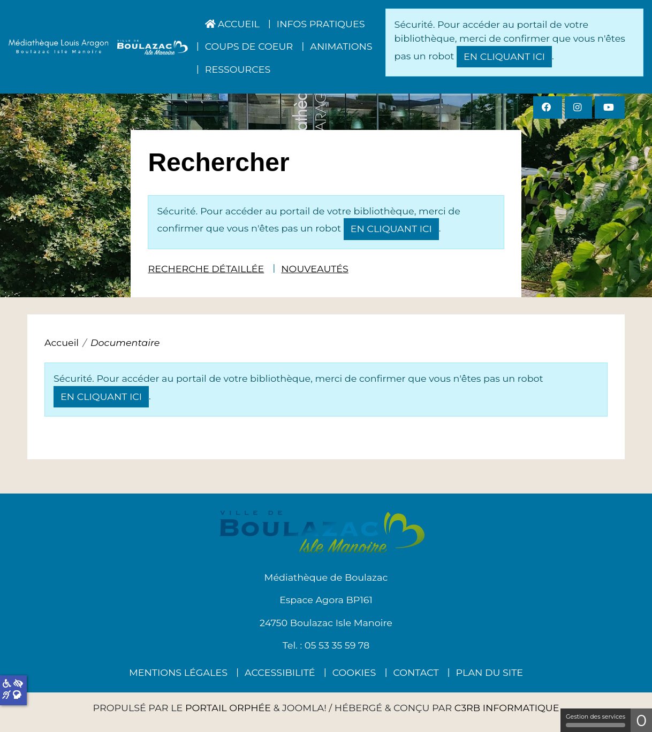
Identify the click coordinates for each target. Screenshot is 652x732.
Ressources (238, 69)
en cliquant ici (504, 56)
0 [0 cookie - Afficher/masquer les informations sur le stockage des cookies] (641, 720)
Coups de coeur (249, 46)
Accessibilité (280, 672)
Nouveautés (314, 268)
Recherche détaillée (206, 268)
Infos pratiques (321, 23)
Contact (415, 672)
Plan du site (489, 672)
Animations (341, 46)
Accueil (232, 23)
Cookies (354, 672)
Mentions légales (178, 672)
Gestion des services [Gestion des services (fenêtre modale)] (595, 720)
